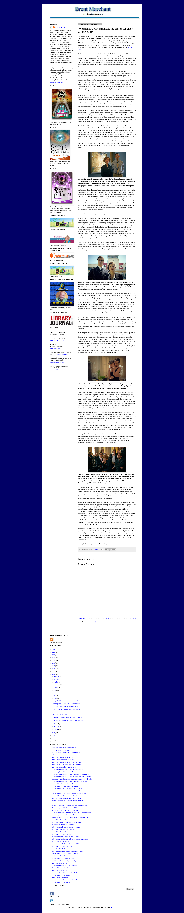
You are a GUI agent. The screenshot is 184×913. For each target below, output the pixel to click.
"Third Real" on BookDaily (59, 870)
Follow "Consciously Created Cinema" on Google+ (66, 827)
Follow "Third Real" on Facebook (61, 820)
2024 (53, 649)
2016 (53, 671)
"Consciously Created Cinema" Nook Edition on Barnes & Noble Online (72, 779)
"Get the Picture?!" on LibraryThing (62, 882)
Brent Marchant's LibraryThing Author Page (64, 861)
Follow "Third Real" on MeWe (60, 841)
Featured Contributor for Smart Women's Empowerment (67, 800)
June (55, 693)
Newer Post (82, 618)
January (56, 729)
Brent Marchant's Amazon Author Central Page (65, 853)
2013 (53, 735)
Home (107, 618)
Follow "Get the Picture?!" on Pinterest (63, 834)
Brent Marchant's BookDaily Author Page (63, 858)
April (55, 698)
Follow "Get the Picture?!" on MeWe (62, 846)
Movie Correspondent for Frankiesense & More (65, 808)
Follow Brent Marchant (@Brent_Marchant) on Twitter (67, 851)
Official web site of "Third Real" (61, 750)
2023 (53, 652)
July (55, 690)
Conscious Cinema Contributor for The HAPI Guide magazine (69, 805)
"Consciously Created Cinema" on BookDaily (64, 873)
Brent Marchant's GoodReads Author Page (63, 856)
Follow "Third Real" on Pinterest (61, 832)
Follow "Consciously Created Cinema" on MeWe (65, 844)
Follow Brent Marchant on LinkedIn (62, 849)
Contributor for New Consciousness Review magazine (67, 803)
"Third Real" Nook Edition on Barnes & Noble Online (67, 764)
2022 (53, 655)
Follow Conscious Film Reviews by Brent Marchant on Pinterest (70, 839)
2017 (53, 668)
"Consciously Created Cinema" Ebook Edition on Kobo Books (69, 781)
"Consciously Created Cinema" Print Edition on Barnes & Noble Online (72, 776)
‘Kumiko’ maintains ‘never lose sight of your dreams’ (68, 720)
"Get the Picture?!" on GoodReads (61, 868)
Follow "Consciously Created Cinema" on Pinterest (66, 837)
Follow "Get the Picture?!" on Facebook (63, 825)
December (57, 676)
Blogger (113, 907)
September (57, 685)
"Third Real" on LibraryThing (60, 877)
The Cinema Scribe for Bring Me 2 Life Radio (65, 810)
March (56, 724)
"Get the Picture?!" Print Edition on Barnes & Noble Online (68, 791)
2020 (53, 660)
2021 (53, 657)
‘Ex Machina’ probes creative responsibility (65, 706)
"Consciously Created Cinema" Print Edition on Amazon (67, 769)
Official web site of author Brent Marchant (64, 748)
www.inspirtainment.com (61, 354)
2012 (53, 738)
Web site (130, 47)
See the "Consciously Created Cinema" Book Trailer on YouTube (70, 817)
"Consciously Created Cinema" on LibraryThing (65, 880)
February (56, 726)
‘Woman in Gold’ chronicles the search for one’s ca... (68, 717)
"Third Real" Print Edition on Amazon (62, 757)
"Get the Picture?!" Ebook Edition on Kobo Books (66, 796)
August (56, 687)
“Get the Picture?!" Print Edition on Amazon (64, 784)
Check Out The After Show (61, 715)
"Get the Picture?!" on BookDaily (61, 875)
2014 (53, 733)
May (55, 696)
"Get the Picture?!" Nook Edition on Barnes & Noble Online (69, 793)
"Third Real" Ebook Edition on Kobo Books (64, 767)
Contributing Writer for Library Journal (63, 815)
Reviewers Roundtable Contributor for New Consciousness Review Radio (72, 812)
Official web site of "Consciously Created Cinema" (66, 752)
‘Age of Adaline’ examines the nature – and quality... (68, 701)
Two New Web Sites (59, 712)
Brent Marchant (60, 27)
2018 (53, 666)
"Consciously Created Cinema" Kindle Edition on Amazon (68, 772)
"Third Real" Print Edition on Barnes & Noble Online (67, 762)
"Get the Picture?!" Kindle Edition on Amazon (65, 786)
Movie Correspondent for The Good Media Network (66, 798)
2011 (53, 741)
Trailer (80, 49)
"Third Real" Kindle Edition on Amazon (63, 760)
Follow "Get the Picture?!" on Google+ (63, 829)
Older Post (133, 618)
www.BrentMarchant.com (57, 340)
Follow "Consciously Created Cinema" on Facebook (66, 822)
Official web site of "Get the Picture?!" (62, 755)
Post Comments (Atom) (92, 622)
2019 (53, 663)
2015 (53, 674)
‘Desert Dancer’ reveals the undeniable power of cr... (68, 709)
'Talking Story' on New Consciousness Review (66, 704)
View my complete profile (57, 82)
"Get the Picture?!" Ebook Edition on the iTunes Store (67, 788)
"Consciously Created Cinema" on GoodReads (65, 865)
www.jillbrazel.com (55, 348)
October (56, 682)
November (57, 679)
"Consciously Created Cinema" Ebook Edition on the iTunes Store (70, 774)
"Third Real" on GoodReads (59, 863)
